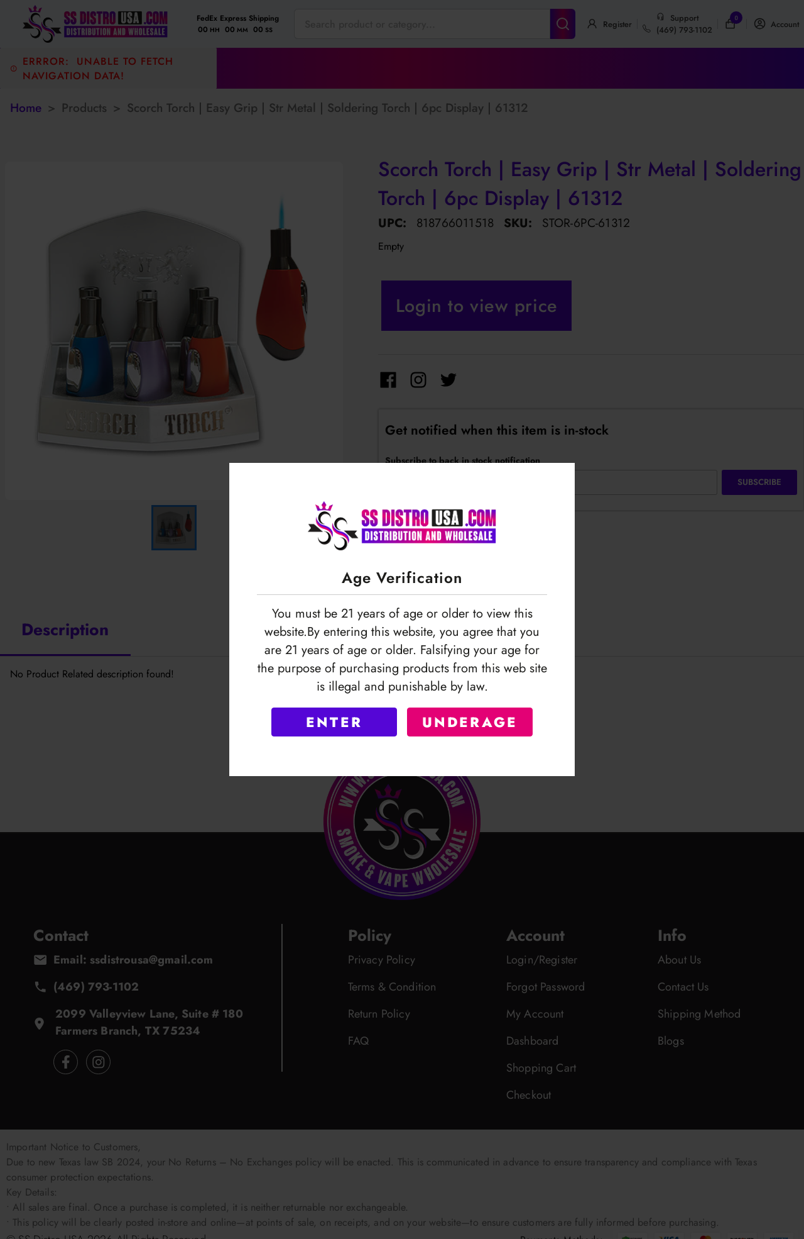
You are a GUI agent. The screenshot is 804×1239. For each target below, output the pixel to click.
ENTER (334, 722)
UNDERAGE (470, 722)
